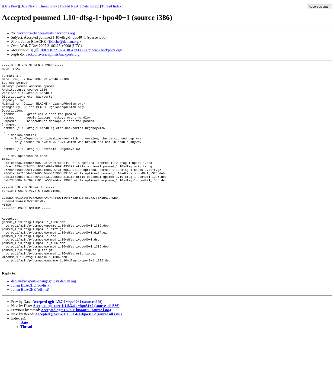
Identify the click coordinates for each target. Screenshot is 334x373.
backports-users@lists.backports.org (53, 54)
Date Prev (10, 6)
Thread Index (111, 6)
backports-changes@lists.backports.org (46, 33)
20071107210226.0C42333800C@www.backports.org (80, 50)
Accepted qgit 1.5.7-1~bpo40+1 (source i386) (67, 342)
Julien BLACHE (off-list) (30, 330)
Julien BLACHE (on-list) (30, 326)
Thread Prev (48, 6)
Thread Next (69, 6)
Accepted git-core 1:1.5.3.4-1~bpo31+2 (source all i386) (76, 346)
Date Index (90, 6)
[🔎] (35, 50)
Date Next (27, 6)
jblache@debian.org (64, 41)
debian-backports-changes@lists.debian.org (43, 321)
